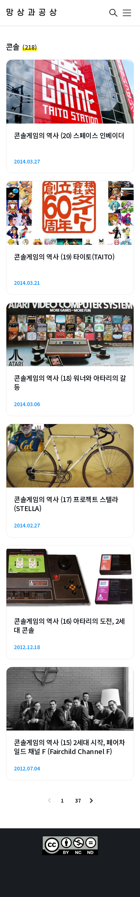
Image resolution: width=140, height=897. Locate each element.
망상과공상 (33, 13)
